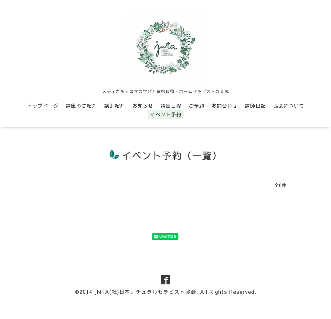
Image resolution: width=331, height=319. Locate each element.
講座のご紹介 (81, 105)
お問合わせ (225, 105)
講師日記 (255, 105)
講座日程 (171, 105)
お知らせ (143, 105)
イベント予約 (165, 114)
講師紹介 (114, 105)
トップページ (43, 105)
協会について (288, 105)
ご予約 (196, 105)
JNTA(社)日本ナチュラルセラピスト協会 (145, 291)
